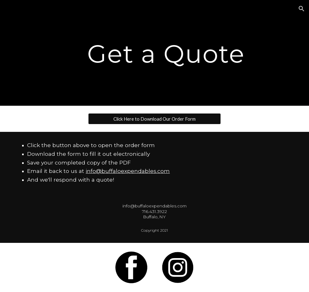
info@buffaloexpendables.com (128, 171)
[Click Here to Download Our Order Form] (154, 119)
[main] (166, 53)
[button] (301, 8)
